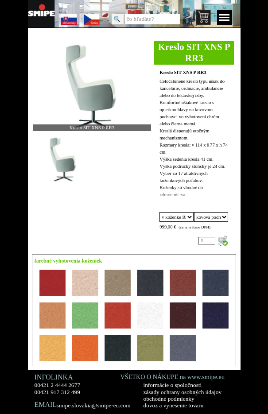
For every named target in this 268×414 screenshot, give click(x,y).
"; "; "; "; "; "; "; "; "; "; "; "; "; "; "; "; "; (176, 217)
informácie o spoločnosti (173, 385)
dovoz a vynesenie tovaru (174, 405)
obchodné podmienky (169, 398)
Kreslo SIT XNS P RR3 (182, 72)
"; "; (211, 217)
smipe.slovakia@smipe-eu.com (94, 405)
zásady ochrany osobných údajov (183, 392)
